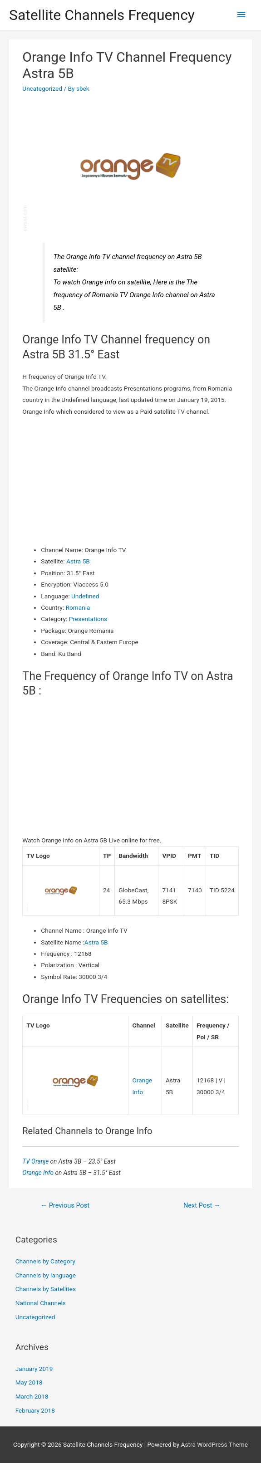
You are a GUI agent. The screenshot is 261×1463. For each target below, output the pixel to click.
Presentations (88, 618)
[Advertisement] (131, 480)
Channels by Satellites (45, 1288)
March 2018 (32, 1396)
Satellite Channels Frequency (102, 15)
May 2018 (29, 1382)
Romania (78, 607)
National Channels (40, 1302)
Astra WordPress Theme (214, 1444)
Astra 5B (78, 561)
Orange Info (38, 1172)
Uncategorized (42, 88)
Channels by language (45, 1275)
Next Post (202, 1205)
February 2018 (35, 1410)
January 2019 (34, 1368)
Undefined (85, 596)
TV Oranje (36, 1161)
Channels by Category (45, 1261)
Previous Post (64, 1205)
